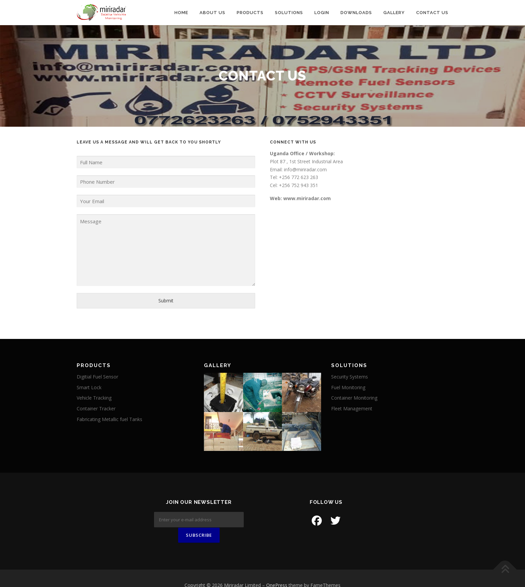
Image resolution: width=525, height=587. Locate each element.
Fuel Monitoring (348, 387)
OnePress (276, 571)
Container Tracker (96, 408)
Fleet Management (351, 408)
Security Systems (349, 376)
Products (250, 12)
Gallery (394, 12)
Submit (165, 300)
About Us (212, 12)
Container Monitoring (354, 398)
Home (181, 12)
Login (321, 12)
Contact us (432, 12)
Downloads (356, 12)
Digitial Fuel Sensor (97, 376)
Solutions (289, 12)
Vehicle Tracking (94, 398)
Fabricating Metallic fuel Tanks (109, 419)
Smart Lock (89, 387)
